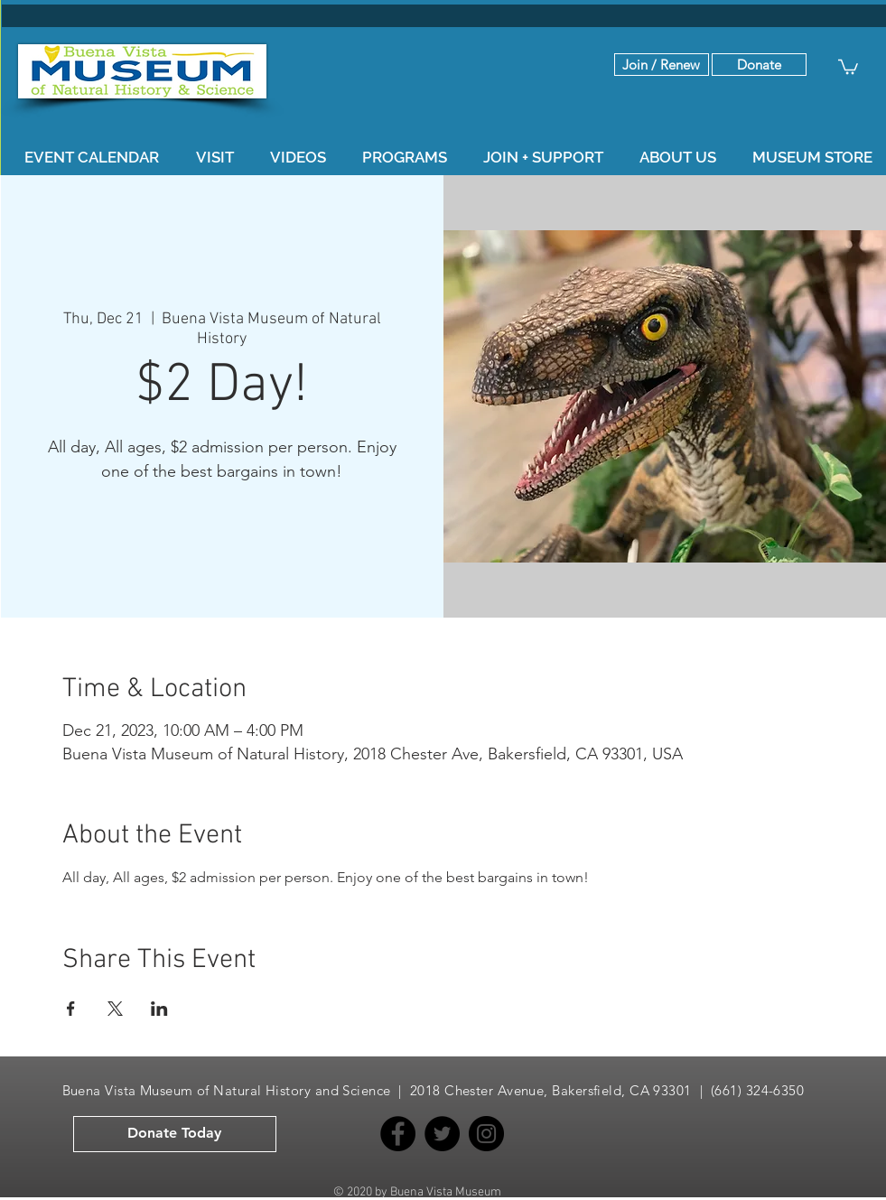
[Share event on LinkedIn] (159, 1008)
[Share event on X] (115, 1008)
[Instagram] (486, 1133)
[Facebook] (397, 1133)
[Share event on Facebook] (70, 1008)
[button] (759, 64)
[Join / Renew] (661, 64)
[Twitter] (442, 1133)
